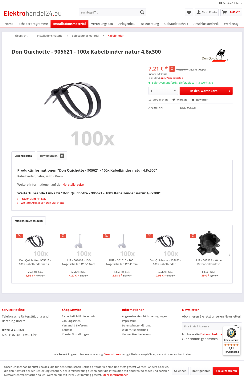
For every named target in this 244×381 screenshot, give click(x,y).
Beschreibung (23, 156)
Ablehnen (180, 371)
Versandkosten (112, 354)
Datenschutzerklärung (136, 325)
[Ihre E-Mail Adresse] (206, 326)
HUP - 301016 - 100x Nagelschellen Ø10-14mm (78, 262)
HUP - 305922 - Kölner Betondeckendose (209, 262)
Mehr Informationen (115, 375)
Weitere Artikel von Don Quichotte (40, 202)
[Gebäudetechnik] (176, 24)
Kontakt (67, 330)
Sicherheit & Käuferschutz (78, 316)
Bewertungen (52, 156)
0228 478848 (13, 330)
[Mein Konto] (207, 12)
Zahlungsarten (71, 321)
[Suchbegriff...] (112, 12)
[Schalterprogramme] (33, 24)
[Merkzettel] (189, 12)
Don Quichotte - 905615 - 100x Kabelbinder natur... (35, 262)
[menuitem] (112, 12)
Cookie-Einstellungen (75, 334)
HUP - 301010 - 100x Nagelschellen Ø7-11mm (122, 262)
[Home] (9, 24)
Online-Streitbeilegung (136, 334)
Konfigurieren (201, 371)
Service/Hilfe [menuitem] (229, 3)
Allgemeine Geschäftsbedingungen (144, 316)
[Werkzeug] (231, 24)
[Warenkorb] (231, 12)
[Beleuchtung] (150, 24)
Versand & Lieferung (75, 325)
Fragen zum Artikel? (31, 198)
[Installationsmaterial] (69, 24)
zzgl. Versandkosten (172, 77)
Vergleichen (158, 99)
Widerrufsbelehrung (135, 330)
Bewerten (200, 99)
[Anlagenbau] (127, 24)
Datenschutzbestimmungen (220, 334)
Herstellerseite (73, 184)
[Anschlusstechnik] (206, 24)
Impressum (129, 321)
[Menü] (238, 328)
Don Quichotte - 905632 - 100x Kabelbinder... (165, 262)
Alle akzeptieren (226, 371)
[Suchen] (142, 12)
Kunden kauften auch (28, 221)
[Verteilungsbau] (102, 24)
